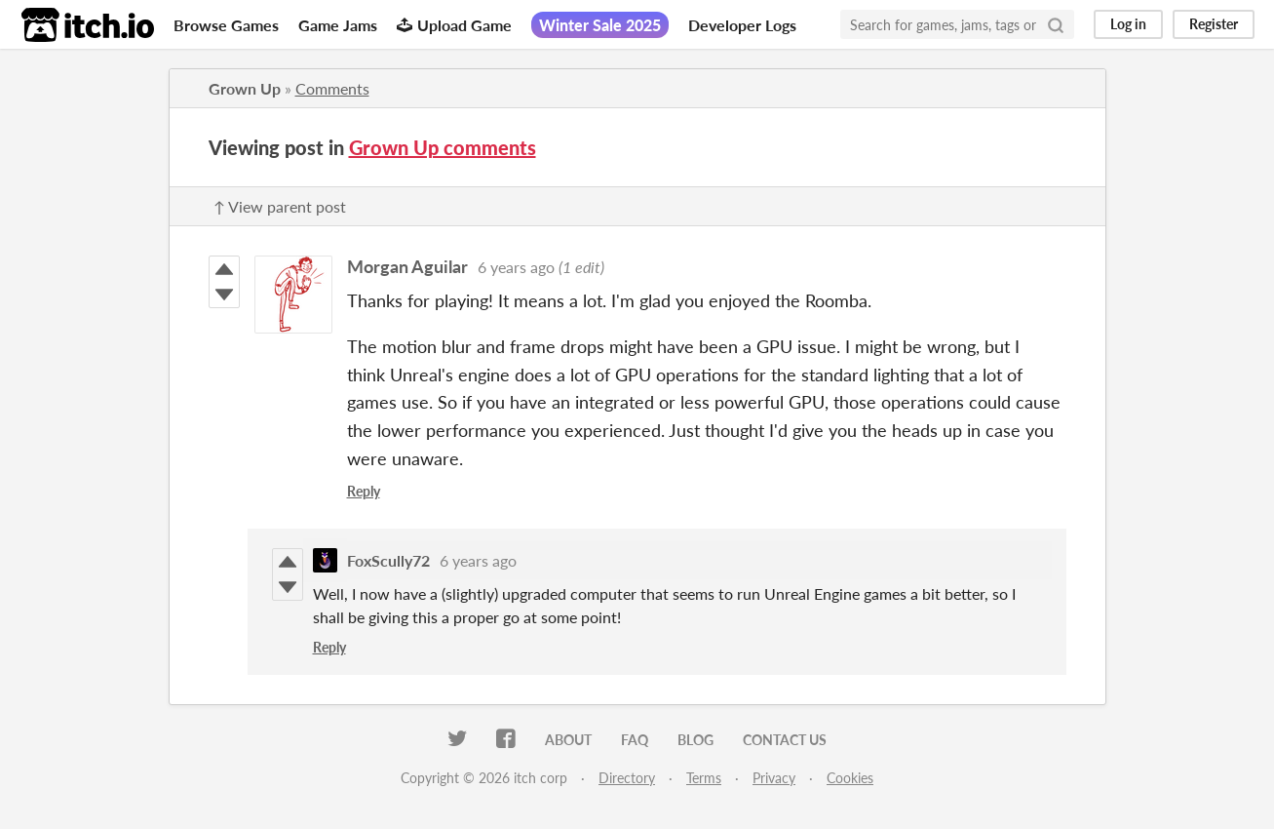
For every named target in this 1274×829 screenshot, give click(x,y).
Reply (363, 491)
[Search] (1055, 24)
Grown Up (245, 88)
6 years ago (516, 266)
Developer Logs (742, 25)
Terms (703, 778)
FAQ (634, 739)
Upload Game (454, 25)
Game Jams (337, 25)
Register (1213, 24)
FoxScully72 (388, 560)
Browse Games (226, 25)
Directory (626, 778)
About (568, 739)
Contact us (785, 739)
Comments (332, 88)
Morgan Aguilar (407, 266)
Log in (1128, 24)
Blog (695, 739)
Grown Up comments (442, 147)
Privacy (774, 778)
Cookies (850, 778)
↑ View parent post (279, 206)
